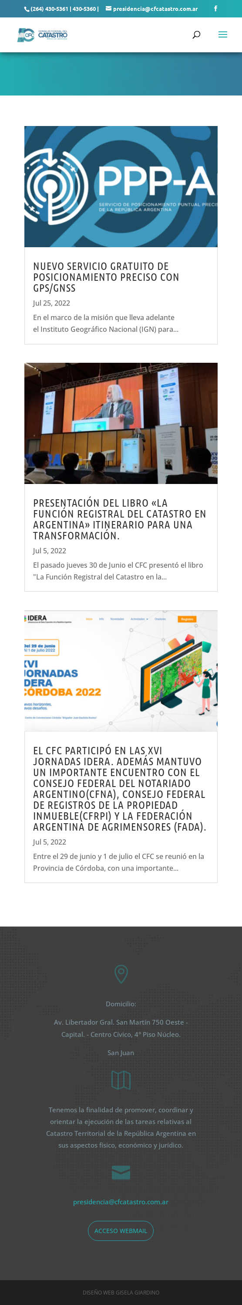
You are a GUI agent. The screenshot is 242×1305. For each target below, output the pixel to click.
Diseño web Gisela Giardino (121, 1292)
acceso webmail (120, 1231)
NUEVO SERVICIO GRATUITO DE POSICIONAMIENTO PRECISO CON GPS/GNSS (106, 276)
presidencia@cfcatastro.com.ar (120, 1201)
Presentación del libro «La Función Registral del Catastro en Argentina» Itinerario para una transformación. (120, 519)
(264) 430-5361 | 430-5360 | (64, 8)
